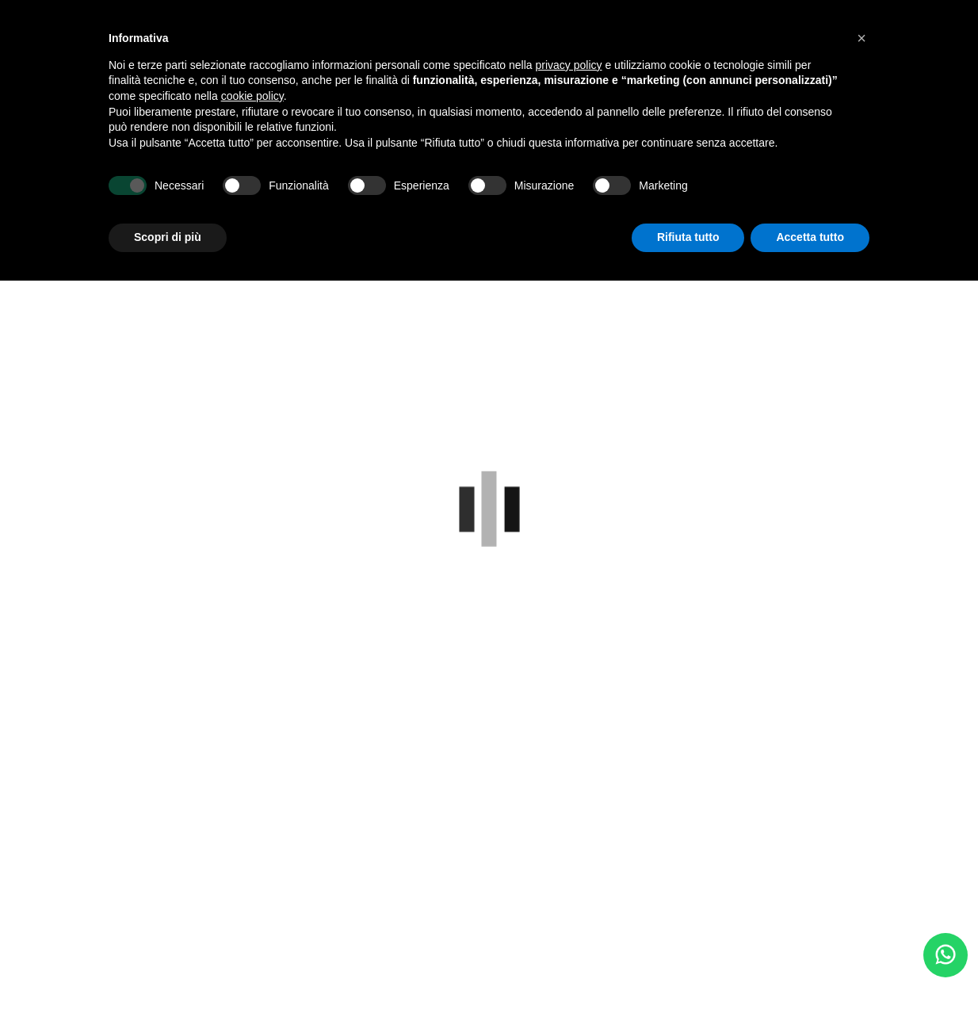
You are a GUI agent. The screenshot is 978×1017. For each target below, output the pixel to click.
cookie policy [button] (252, 96)
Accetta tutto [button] (810, 237)
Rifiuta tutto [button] (688, 237)
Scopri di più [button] (167, 237)
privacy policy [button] (569, 65)
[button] (861, 38)
